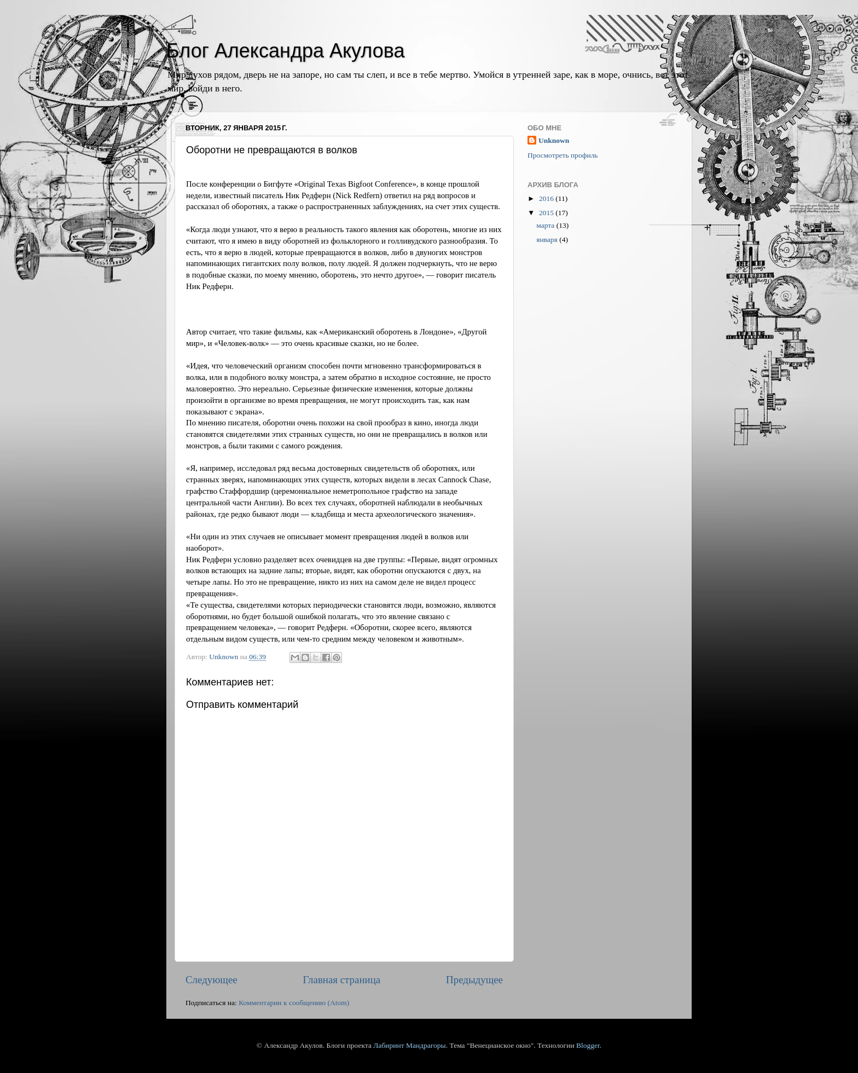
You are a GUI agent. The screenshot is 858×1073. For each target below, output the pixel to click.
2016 (547, 198)
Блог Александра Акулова (285, 50)
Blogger (588, 1045)
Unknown (553, 140)
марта (546, 225)
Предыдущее (474, 979)
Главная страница (342, 979)
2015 (547, 213)
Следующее (211, 979)
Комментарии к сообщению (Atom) (294, 1003)
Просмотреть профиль (562, 155)
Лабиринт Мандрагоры (409, 1045)
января (547, 239)
